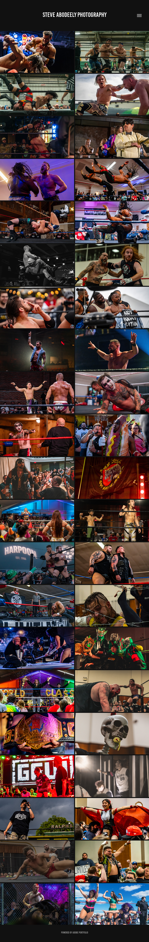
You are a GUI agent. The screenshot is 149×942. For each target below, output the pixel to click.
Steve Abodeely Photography (75, 14)
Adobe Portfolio (80, 932)
